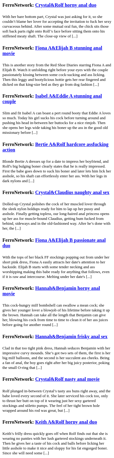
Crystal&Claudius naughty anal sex (72, 192)
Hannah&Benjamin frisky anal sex (71, 336)
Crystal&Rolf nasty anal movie (67, 379)
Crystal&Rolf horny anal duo (65, 5)
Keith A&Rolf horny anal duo (66, 422)
